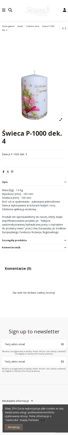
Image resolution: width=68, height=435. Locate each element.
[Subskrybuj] (62, 344)
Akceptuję (14, 427)
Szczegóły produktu (34, 240)
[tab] (34, 182)
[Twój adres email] (30, 344)
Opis (34, 182)
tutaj (42, 420)
